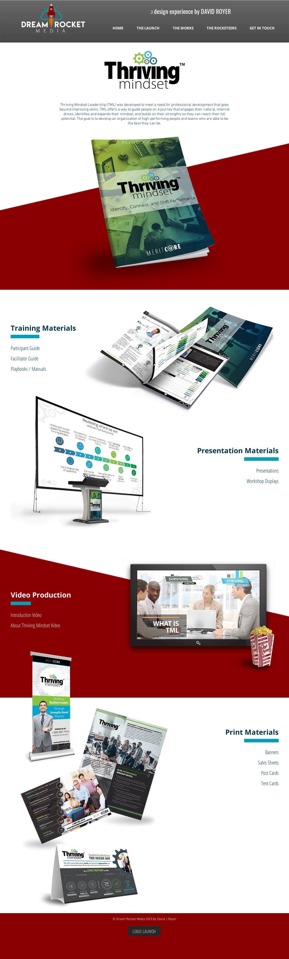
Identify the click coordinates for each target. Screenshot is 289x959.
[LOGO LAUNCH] (144, 931)
